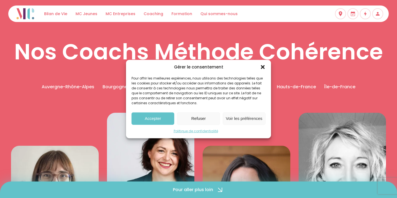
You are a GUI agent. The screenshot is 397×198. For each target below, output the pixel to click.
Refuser (198, 118)
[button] (262, 67)
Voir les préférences (244, 118)
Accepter (153, 118)
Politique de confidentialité (196, 130)
